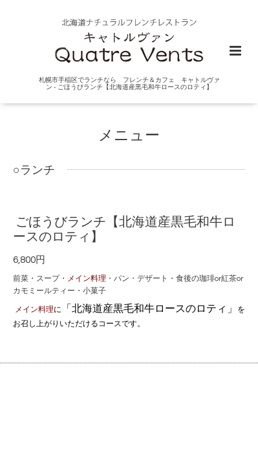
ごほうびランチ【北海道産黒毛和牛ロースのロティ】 (124, 229)
